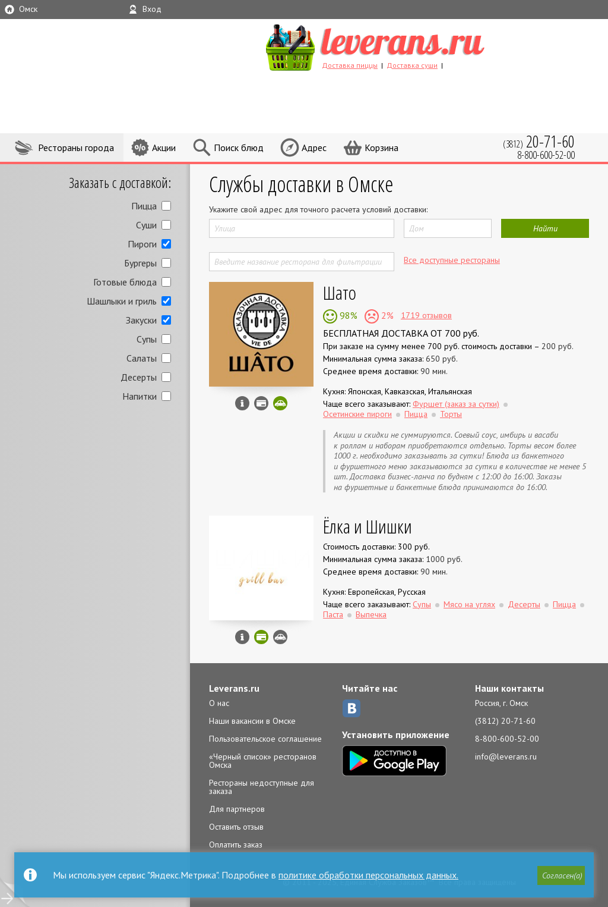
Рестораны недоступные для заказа (261, 786)
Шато (339, 292)
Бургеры (140, 263)
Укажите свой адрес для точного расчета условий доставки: (318, 209)
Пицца (144, 206)
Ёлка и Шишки (367, 526)
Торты (451, 414)
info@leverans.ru (506, 756)
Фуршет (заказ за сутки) (456, 403)
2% (386, 315)
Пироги (142, 244)
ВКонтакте (351, 708)
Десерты (139, 377)
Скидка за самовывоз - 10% (280, 403)
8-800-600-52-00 (507, 738)
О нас (219, 703)
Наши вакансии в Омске (252, 720)
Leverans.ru (234, 688)
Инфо (242, 403)
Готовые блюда (125, 282)
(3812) (539, 141)
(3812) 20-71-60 (505, 720)
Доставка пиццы (350, 65)
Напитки (139, 396)
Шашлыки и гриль (122, 301)
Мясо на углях (469, 604)
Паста (333, 614)
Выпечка (371, 614)
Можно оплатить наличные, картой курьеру (261, 403)
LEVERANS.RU (398, 46)
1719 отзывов (426, 315)
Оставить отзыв (236, 826)
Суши (146, 225)
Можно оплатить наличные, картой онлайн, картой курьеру (261, 637)
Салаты (141, 358)
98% (347, 315)
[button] (561, 875)
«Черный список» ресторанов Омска (262, 760)
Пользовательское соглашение (265, 738)
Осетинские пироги (357, 414)
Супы (147, 339)
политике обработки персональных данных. (368, 875)
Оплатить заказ (235, 844)
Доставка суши (412, 65)
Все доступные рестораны (452, 260)
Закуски (141, 320)
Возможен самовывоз (280, 637)
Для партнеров (237, 809)
